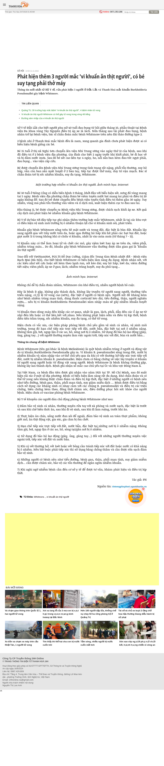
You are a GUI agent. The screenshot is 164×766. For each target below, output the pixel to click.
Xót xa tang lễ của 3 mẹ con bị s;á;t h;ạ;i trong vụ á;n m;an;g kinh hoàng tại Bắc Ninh (61, 613)
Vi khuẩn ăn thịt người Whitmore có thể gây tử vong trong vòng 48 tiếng (55, 114)
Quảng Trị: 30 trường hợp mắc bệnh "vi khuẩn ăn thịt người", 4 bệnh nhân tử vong (60, 110)
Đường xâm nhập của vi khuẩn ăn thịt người (42, 118)
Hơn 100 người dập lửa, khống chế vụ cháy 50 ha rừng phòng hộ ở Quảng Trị (98, 613)
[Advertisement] (82, 39)
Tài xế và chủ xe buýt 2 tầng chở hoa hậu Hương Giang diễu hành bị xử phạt (136, 613)
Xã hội (20, 70)
